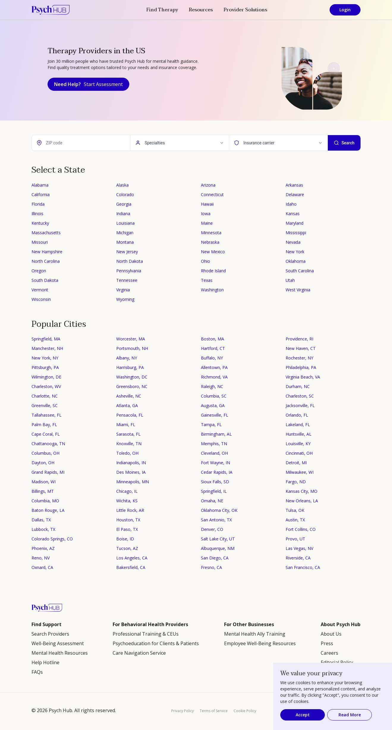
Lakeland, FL (298, 424)
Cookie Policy (245, 710)
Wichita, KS (127, 501)
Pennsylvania (128, 270)
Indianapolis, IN (131, 462)
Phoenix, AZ (43, 548)
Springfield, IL (214, 491)
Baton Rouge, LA (48, 510)
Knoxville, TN (128, 443)
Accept (303, 715)
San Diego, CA (215, 558)
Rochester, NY (299, 358)
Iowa (205, 213)
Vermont (40, 290)
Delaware (295, 194)
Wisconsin (41, 299)
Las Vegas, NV (299, 548)
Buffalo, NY (212, 358)
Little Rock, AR (130, 510)
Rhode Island (213, 270)
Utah (290, 280)
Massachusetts (46, 232)
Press (327, 643)
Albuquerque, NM (217, 548)
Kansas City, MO (301, 491)
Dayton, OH (43, 462)
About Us (331, 634)
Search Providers (50, 634)
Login (345, 9)
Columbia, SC (213, 396)
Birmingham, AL (216, 434)
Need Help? (88, 84)
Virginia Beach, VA (303, 377)
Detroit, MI (296, 462)
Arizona (208, 185)
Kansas (293, 213)
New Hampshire (47, 251)
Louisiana (125, 223)
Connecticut (212, 194)
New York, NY (45, 358)
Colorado (125, 194)
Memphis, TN (214, 443)
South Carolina (300, 270)
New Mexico (213, 251)
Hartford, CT (213, 348)
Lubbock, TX (43, 529)
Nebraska (210, 242)
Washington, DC (131, 377)
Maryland (294, 223)
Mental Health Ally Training (254, 634)
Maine (207, 223)
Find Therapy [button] (162, 10)
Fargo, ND (296, 481)
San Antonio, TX (216, 520)
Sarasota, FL (128, 434)
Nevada (293, 242)
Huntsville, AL (298, 434)
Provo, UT (295, 539)
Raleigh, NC (212, 386)
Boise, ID (125, 539)
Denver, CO (212, 529)
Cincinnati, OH (299, 453)
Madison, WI (44, 481)
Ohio (205, 261)
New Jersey (127, 251)
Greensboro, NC (131, 386)
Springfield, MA (46, 339)
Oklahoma (296, 261)
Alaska (122, 185)
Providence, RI (299, 339)
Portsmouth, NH (132, 348)
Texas (206, 280)
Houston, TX (128, 520)
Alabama (40, 185)
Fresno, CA (211, 567)
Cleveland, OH (214, 453)
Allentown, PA (214, 367)
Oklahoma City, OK (219, 510)
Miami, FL (125, 424)
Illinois (37, 213)
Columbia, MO (45, 501)
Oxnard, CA (42, 567)
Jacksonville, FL (300, 405)
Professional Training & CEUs (146, 634)
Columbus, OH (45, 453)
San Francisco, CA (303, 567)
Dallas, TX (41, 520)
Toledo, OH (127, 453)
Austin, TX (295, 520)
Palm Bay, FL (44, 424)
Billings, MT (43, 491)
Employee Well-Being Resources (260, 643)
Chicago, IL (127, 491)
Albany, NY (126, 358)
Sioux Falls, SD (215, 481)
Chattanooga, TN (48, 443)
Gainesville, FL (214, 415)
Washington (212, 290)
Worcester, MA (130, 339)
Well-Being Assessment (58, 643)
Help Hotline (45, 662)
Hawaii (207, 204)
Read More (350, 715)
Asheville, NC (128, 396)
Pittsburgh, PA (45, 367)
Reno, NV (41, 558)
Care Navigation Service (139, 653)
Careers (329, 653)
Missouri (40, 242)
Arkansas (294, 185)
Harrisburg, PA (130, 367)
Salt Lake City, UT (218, 539)
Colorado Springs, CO (52, 539)
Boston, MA (212, 339)
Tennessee (126, 280)
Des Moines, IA (131, 472)
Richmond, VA (214, 377)
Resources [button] (201, 10)
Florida (38, 204)
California (41, 194)
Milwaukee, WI (300, 472)
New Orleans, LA (302, 501)
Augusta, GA (213, 405)
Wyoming (125, 299)
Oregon (39, 270)
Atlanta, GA (127, 405)
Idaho (291, 204)
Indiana (123, 213)
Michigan (124, 232)
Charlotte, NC (45, 396)
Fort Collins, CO (301, 529)
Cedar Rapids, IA (216, 472)
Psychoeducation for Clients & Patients (156, 643)
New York (295, 251)
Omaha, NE (212, 501)
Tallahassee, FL (47, 415)
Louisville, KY (298, 443)
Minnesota (211, 232)
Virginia (123, 290)
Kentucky (40, 223)
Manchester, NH (47, 348)
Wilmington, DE (46, 377)
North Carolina (46, 261)
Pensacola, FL (129, 415)
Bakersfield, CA (130, 567)
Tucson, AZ (127, 548)
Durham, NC (298, 386)
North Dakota (129, 261)
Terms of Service (214, 710)
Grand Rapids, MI (48, 472)
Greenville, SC (45, 405)
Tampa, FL (211, 424)
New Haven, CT (301, 348)
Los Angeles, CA (131, 558)
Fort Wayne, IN (215, 462)
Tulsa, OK (295, 510)
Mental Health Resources (60, 653)
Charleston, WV (46, 386)
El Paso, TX (127, 529)
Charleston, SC (300, 396)
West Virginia (298, 290)
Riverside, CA (298, 558)
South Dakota (45, 280)
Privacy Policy (182, 710)
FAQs (37, 672)
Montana (125, 242)
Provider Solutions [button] (245, 10)
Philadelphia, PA (301, 367)
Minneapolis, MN (132, 481)
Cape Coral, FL (46, 434)
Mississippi (296, 232)
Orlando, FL (297, 415)
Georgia (123, 204)
